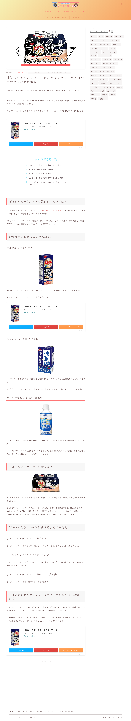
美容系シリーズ (78, 17)
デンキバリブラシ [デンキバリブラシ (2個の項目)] (110, 52)
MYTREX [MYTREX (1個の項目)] (119, 37)
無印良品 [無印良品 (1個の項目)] (101, 91)
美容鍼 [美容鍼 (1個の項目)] (105, 95)
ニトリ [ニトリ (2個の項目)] (94, 56)
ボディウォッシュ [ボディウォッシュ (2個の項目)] (108, 67)
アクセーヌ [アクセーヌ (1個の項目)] (103, 40)
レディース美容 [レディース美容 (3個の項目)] (116, 79)
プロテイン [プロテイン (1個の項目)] (95, 67)
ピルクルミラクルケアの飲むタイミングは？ (45, 165)
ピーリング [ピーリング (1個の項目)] (107, 60)
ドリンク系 (22, 73)
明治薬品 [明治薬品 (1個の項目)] (94, 87)
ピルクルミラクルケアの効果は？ (41, 173)
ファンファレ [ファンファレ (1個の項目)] (96, 63)
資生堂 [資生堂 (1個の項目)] (94, 99)
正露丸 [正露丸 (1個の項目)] (120, 87)
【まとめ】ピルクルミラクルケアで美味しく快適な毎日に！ (47, 183)
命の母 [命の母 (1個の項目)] (103, 83)
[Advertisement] (45, 680)
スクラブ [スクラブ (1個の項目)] (104, 48)
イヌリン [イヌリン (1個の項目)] (94, 44)
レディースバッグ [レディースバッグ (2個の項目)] (115, 75)
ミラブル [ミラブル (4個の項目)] (94, 71)
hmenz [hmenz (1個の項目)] (109, 37)
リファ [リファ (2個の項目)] (103, 75)
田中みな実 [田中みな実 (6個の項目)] (111, 91)
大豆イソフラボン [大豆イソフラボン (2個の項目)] (115, 83)
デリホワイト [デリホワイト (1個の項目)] (96, 52)
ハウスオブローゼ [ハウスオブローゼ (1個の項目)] (105, 56)
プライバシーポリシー (37, 718)
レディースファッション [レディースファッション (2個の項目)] (99, 79)
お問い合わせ (21, 718)
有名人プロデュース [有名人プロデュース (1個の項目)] (107, 87)
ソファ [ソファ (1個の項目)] (113, 48)
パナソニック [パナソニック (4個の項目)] (96, 60)
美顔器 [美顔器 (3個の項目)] (113, 95)
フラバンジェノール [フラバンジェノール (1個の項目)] (110, 63)
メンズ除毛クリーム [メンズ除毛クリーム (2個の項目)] (107, 71)
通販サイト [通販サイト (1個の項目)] (103, 99)
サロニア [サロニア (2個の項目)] (116, 44)
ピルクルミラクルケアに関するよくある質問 (45, 178)
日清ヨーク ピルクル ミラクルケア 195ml (42, 123)
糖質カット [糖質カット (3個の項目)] (95, 95)
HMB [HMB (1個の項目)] (101, 37)
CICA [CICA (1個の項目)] (94, 37)
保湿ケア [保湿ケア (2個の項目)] (94, 83)
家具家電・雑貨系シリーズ (56, 17)
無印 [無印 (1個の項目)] (93, 91)
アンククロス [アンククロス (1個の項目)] (115, 40)
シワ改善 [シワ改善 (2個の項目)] (94, 48)
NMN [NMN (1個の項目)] (94, 40)
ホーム (11, 718)
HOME (11, 711)
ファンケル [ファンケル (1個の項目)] (118, 60)
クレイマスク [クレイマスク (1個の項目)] (105, 44)
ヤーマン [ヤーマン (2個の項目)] (94, 75)
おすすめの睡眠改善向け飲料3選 (41, 169)
